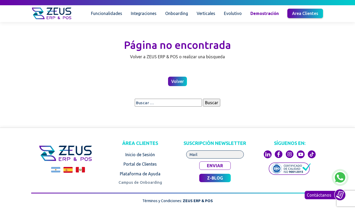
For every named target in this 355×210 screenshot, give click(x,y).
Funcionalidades (106, 13)
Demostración (264, 13)
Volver (177, 81)
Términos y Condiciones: (177, 201)
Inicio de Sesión (140, 154)
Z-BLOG (215, 178)
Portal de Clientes (140, 164)
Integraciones (144, 13)
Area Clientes (305, 13)
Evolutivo (233, 13)
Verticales (206, 13)
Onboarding (176, 13)
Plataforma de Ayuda (140, 173)
